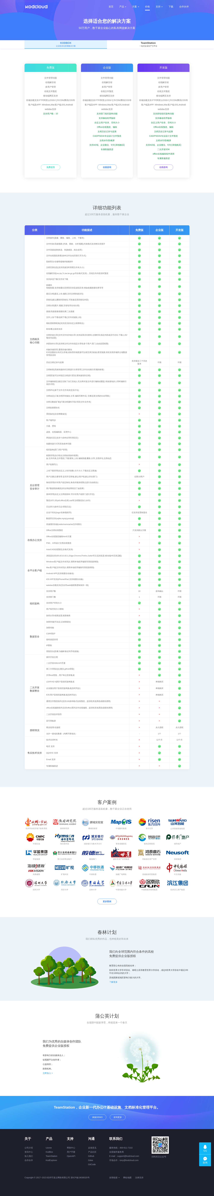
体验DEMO (97, 1117)
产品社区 (92, 1152)
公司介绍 (29, 1148)
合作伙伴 (29, 1160)
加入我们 (29, 1156)
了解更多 (113, 982)
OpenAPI (71, 1156)
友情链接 (114, 1177)
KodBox (49, 1152)
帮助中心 (71, 1148)
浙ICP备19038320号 (80, 1177)
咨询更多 (118, 1117)
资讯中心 (29, 1152)
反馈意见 (92, 1148)
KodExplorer (51, 1160)
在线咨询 (107, 167)
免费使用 (50, 167)
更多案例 (107, 901)
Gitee (90, 1160)
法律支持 (139, 1177)
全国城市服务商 (116, 1152)
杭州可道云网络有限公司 (58, 1177)
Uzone (49, 1148)
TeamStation (51, 1156)
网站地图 (127, 1177)
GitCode (92, 1164)
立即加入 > (48, 1073)
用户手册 (71, 1152)
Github (91, 1156)
